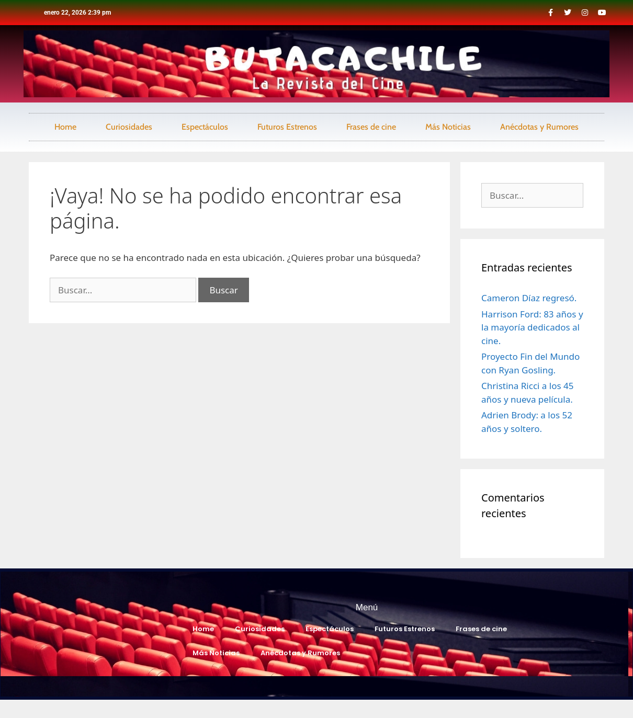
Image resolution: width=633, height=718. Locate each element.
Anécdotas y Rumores (539, 127)
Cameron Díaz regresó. (529, 298)
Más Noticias (448, 127)
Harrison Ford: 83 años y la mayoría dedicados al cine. (532, 327)
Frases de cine (371, 127)
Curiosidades (129, 127)
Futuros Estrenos (287, 127)
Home (65, 127)
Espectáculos (205, 127)
